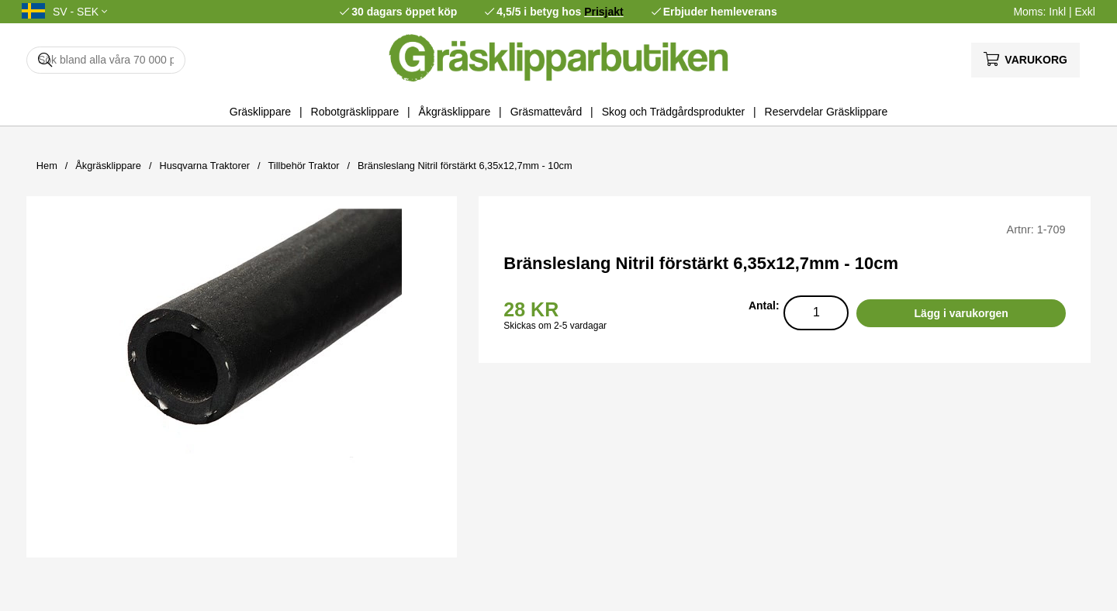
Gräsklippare (260, 111)
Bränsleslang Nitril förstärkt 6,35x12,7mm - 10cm (465, 165)
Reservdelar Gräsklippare (826, 111)
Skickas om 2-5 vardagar (555, 325)
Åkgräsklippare (455, 111)
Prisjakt (604, 11)
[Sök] (105, 60)
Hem (46, 165)
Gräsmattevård (546, 111)
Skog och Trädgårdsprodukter (673, 111)
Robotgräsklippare (355, 111)
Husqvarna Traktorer (204, 165)
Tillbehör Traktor (304, 165)
